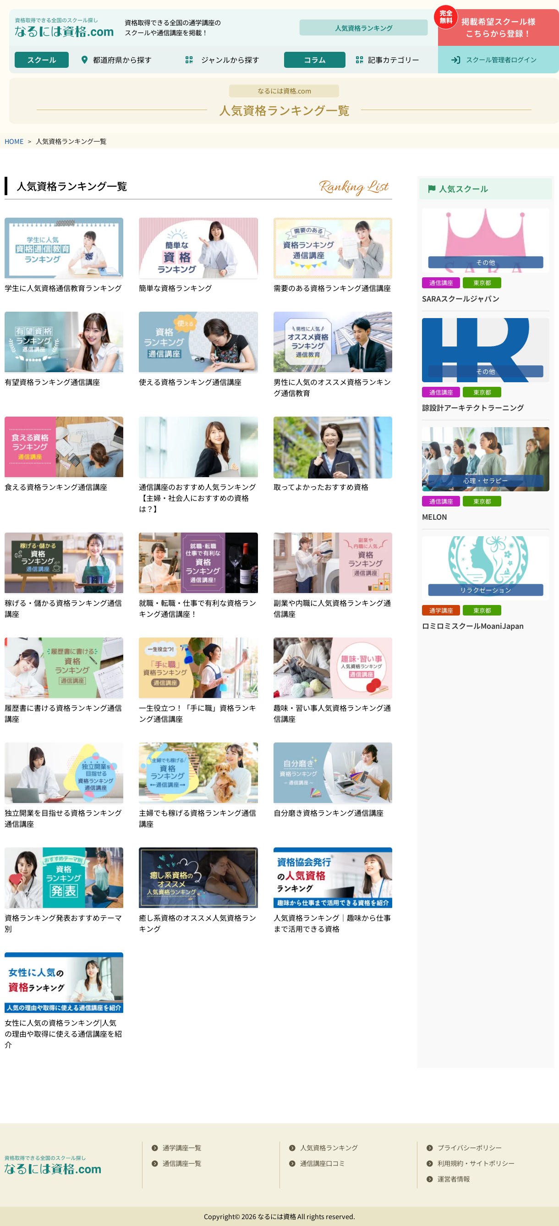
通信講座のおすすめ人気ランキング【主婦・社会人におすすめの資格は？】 (197, 497)
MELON (434, 516)
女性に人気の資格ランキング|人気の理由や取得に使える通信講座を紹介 (63, 1033)
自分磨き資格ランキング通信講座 (329, 812)
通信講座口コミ (322, 1163)
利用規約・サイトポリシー (476, 1163)
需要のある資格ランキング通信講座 (332, 287)
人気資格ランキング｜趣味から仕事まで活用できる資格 (332, 923)
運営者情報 (454, 1178)
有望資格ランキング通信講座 (52, 381)
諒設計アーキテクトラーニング (473, 407)
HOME (14, 141)
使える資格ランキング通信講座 (190, 381)
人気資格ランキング (364, 27)
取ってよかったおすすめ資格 (321, 486)
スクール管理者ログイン (501, 59)
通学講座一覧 (182, 1147)
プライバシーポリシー (470, 1147)
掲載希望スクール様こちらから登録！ (498, 27)
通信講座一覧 (182, 1163)
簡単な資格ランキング (175, 287)
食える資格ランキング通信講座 (56, 486)
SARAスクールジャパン (460, 298)
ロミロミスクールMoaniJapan (473, 625)
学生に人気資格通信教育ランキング (63, 287)
